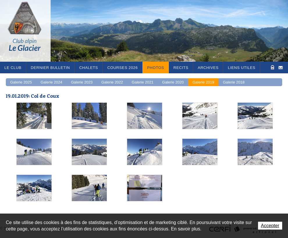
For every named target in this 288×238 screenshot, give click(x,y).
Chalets (88, 67)
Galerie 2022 (112, 82)
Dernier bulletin (50, 67)
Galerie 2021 (142, 82)
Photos (155, 67)
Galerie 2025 (21, 82)
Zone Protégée (271, 67)
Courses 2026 (122, 67)
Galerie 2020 (173, 82)
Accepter (270, 225)
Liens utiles (241, 67)
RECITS (181, 67)
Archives (208, 67)
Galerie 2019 (203, 82)
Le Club (13, 67)
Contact (280, 67)
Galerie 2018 (233, 82)
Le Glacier (29, 31)
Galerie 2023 (82, 82)
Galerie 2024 (51, 82)
